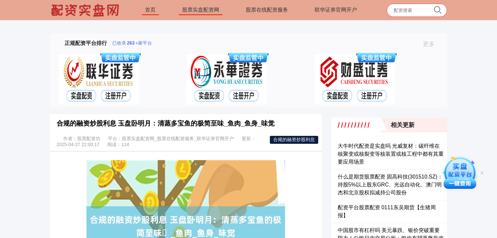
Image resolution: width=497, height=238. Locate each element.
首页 (150, 10)
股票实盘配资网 (200, 10)
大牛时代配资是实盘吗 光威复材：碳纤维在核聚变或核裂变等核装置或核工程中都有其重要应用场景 (391, 154)
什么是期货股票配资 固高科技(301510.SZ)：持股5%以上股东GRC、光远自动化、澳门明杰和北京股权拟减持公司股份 (390, 184)
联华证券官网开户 (336, 10)
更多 (431, 44)
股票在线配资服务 (267, 10)
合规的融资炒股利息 (294, 139)
